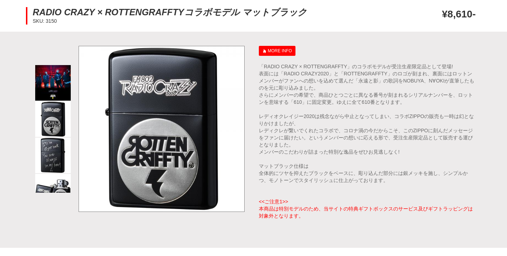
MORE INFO (280, 50)
